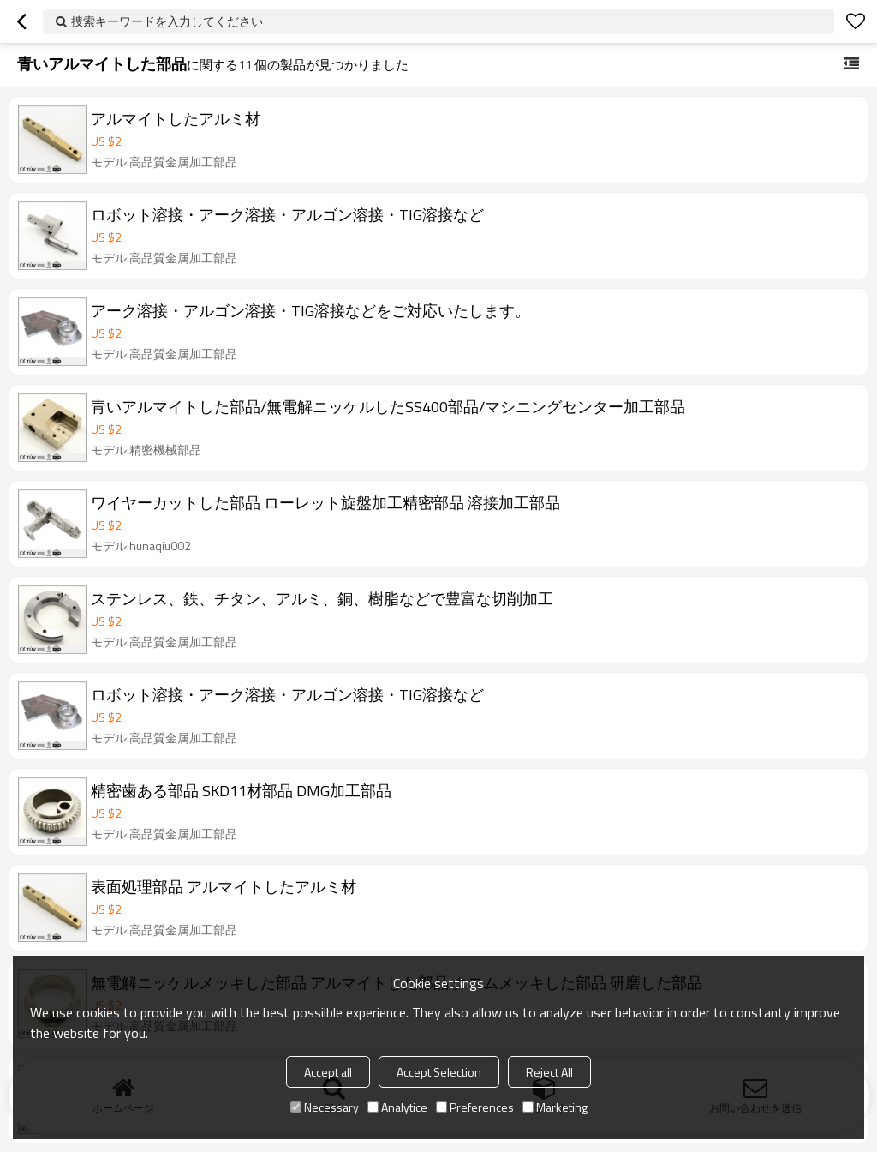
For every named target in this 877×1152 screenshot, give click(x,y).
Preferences (475, 1107)
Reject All (549, 1072)
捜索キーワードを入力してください (167, 21)
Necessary (324, 1107)
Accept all (328, 1072)
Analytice (397, 1107)
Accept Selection (439, 1072)
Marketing (555, 1107)
